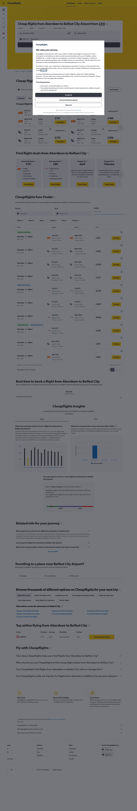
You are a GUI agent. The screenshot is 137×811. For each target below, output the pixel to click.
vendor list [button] (43, 70)
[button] (68, 95)
